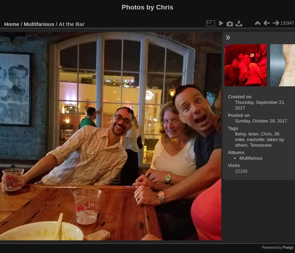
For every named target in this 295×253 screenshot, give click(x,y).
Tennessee (261, 145)
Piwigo (288, 247)
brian (253, 134)
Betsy (240, 134)
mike (239, 139)
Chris (266, 134)
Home (11, 24)
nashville (255, 139)
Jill (276, 134)
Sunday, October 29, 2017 (261, 121)
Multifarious (39, 24)
